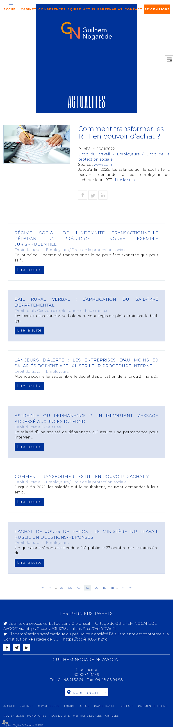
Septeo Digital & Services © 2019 (23, 725)
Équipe (74, 9)
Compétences (52, 9)
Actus (89, 9)
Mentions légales (87, 715)
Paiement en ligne (152, 706)
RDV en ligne (157, 9)
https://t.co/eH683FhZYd (85, 639)
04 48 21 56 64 (71, 680)
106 (70, 587)
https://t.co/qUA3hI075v (46, 629)
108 (87, 587)
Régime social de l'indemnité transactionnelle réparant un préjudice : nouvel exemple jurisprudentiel (86, 238)
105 (61, 587)
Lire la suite (126, 180)
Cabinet (28, 9)
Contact (133, 9)
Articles (112, 715)
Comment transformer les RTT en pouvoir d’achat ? (82, 476)
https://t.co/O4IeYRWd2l (93, 629)
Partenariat (110, 9)
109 (96, 587)
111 (112, 587)
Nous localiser (89, 693)
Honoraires (36, 715)
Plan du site (60, 715)
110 (104, 587)
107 (79, 587)
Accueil (11, 9)
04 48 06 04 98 (109, 680)
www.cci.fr (103, 164)
